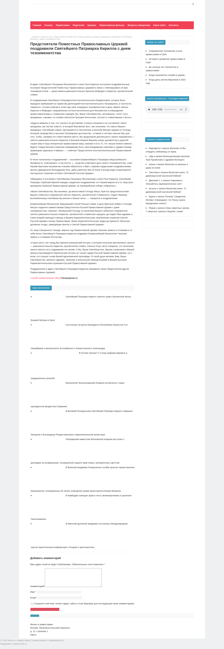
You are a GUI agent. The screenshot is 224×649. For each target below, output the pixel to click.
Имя (33, 595)
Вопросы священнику (139, 25)
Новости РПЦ (46, 37)
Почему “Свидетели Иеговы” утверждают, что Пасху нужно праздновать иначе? (166, 200)
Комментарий (37, 590)
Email (33, 601)
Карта (33, 638)
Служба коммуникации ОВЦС (45, 278)
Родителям (78, 25)
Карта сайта (159, 25)
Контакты (174, 25)
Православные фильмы (111, 25)
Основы (48, 25)
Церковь (91, 25)
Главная (37, 25)
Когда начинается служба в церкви (167, 75)
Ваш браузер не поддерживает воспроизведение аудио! (167, 109)
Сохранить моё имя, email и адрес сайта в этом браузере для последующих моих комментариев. (84, 607)
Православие (63, 25)
